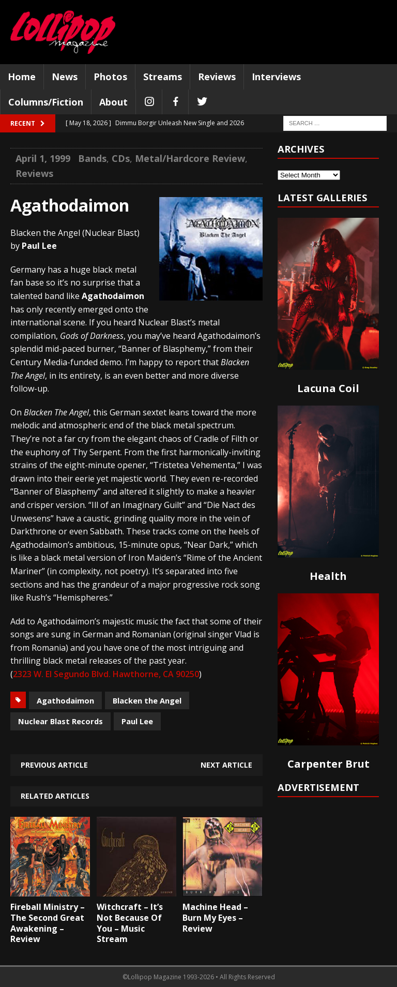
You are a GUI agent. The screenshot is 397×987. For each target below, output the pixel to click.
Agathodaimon (65, 700)
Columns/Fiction (45, 102)
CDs (121, 158)
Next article (226, 765)
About (113, 102)
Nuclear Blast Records (60, 721)
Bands (92, 158)
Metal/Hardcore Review (190, 158)
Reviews (217, 76)
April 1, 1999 (43, 158)
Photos (110, 76)
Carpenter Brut (328, 764)
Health (328, 576)
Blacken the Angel (147, 700)
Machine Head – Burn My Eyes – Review (215, 917)
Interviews (276, 76)
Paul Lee (137, 721)
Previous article (54, 765)
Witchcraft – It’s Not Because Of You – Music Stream (130, 923)
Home (22, 76)
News (65, 76)
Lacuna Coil (328, 388)
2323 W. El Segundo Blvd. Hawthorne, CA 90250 (106, 674)
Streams (162, 76)
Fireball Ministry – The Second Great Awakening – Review (47, 923)
